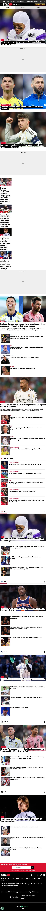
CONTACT (16, 884)
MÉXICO (34, 878)
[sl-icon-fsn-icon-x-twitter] (38, 875)
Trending (38, 7)
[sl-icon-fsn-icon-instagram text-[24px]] (35, 875)
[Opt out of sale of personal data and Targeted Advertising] (2, 908)
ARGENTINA (11, 878)
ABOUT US (4, 884)
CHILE (22, 878)
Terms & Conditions (6, 892)
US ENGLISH (4, 880)
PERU (39, 878)
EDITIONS (3, 878)
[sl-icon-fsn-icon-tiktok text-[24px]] (41, 875)
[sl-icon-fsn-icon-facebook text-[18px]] (31, 875)
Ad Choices (35, 892)
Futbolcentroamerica (12, 885)
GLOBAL (28, 878)
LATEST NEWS (17, 4)
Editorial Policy (27, 892)
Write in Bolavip (24, 884)
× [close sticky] (45, 906)
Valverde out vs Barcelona (32, 1)
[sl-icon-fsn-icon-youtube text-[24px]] (44, 875)
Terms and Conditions (30, 870)
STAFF (10, 884)
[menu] (1, 4)
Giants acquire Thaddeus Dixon (17, 1)
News (7, 7)
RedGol (3, 885)
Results (23, 7)
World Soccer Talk (36, 884)
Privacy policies (17, 892)
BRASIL (18, 878)
